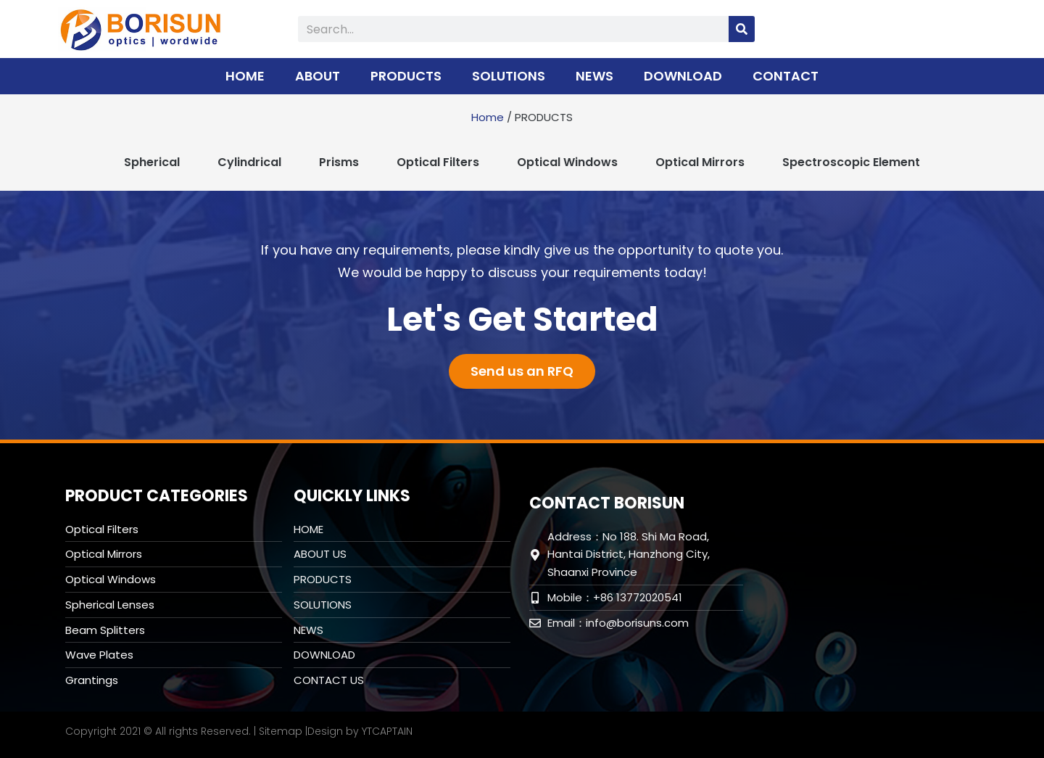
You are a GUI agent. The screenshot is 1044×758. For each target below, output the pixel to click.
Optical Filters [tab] (438, 162)
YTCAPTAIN (387, 731)
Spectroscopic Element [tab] (851, 162)
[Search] (742, 29)
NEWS (594, 76)
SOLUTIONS (508, 76)
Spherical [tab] (152, 162)
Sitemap (280, 731)
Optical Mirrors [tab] (700, 162)
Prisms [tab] (339, 162)
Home (487, 117)
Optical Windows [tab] (567, 162)
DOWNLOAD (683, 76)
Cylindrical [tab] (249, 162)
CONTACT (786, 76)
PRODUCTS (406, 76)
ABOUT (317, 76)
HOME (245, 76)
